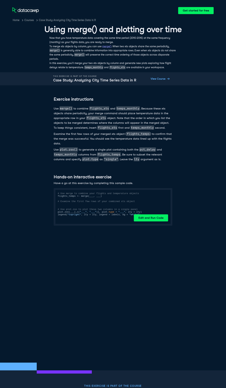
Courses (29, 20)
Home (16, 20)
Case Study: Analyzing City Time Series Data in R (67, 20)
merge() (106, 46)
